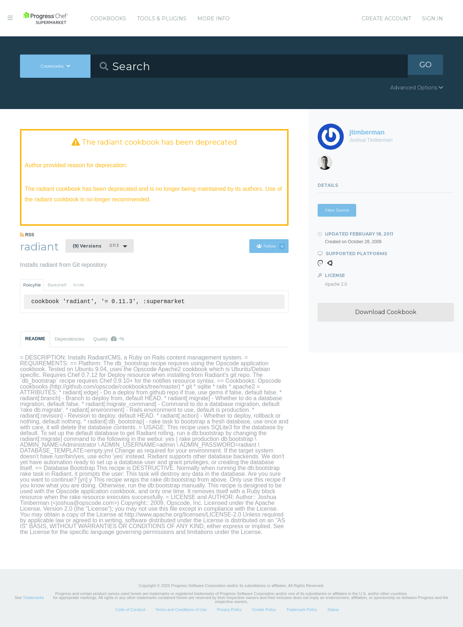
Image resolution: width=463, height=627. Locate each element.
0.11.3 (95, 246)
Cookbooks (108, 18)
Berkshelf (57, 285)
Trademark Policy (301, 610)
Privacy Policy (229, 610)
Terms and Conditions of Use (180, 610)
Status (333, 610)
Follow (270, 247)
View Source (337, 210)
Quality (108, 339)
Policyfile (32, 285)
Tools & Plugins (161, 18)
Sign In (432, 18)
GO (425, 66)
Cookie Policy (264, 610)
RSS (27, 235)
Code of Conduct (130, 610)
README (35, 339)
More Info (213, 18)
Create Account (386, 18)
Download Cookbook (385, 312)
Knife (78, 285)
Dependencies (69, 339)
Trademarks (33, 598)
